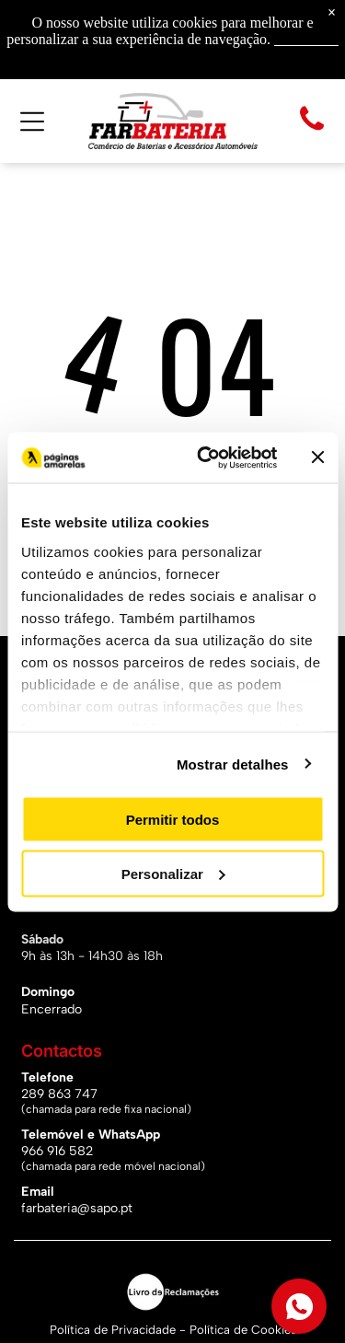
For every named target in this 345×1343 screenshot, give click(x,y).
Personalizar (173, 873)
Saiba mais (306, 39)
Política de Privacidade (113, 1330)
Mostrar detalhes (233, 763)
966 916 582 (57, 1151)
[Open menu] (32, 121)
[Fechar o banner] (317, 457)
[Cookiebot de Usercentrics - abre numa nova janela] (205, 457)
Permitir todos (173, 820)
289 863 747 (59, 1094)
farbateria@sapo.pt (76, 1208)
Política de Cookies (243, 1330)
